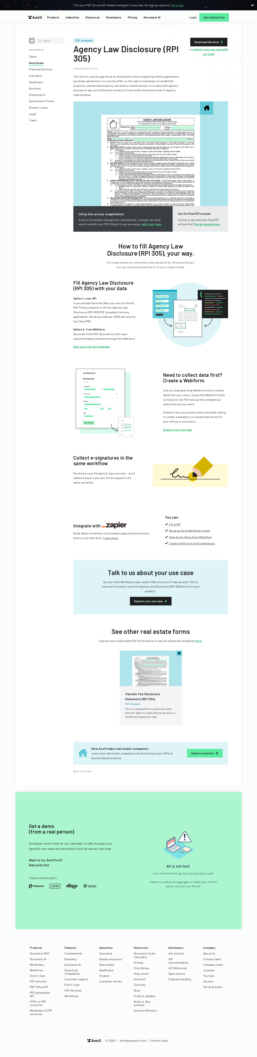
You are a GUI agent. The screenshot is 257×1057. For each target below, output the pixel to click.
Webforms (36, 970)
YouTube (209, 975)
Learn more (110, 538)
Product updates (145, 996)
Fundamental (73, 953)
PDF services (38, 981)
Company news (213, 964)
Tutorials (139, 984)
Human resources (110, 959)
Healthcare (36, 82)
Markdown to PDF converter (41, 1012)
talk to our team (151, 224)
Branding (70, 959)
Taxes (33, 56)
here (199, 640)
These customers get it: (43, 878)
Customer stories (110, 981)
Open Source (176, 973)
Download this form (209, 42)
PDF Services (73, 990)
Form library (141, 968)
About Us (209, 953)
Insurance (35, 75)
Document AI (152, 17)
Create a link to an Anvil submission (192, 543)
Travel (33, 120)
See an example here (207, 224)
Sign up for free (39, 864)
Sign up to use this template (91, 346)
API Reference (177, 968)
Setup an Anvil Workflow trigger (189, 530)
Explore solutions (204, 753)
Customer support (76, 979)
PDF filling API (39, 986)
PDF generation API (40, 994)
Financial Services (41, 69)
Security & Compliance (72, 971)
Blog (137, 990)
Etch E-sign (72, 984)
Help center (141, 973)
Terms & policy (212, 986)
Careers (208, 981)
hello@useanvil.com (133, 1040)
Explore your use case (177, 429)
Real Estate (36, 63)
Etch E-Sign (37, 975)
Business (35, 88)
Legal (32, 114)
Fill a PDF (175, 524)
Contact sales (212, 959)
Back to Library (82, 771)
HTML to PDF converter (38, 1003)
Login (193, 17)
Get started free (214, 17)
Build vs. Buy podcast (142, 1003)
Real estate (106, 964)
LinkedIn (209, 970)
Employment (37, 94)
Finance (104, 975)
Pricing (132, 17)
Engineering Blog (179, 979)
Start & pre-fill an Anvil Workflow (190, 537)
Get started (175, 953)
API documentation (178, 960)
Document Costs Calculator (144, 955)
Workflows (37, 964)
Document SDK (39, 953)
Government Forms (41, 101)
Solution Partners (145, 1010)
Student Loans (38, 107)
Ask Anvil (140, 979)
